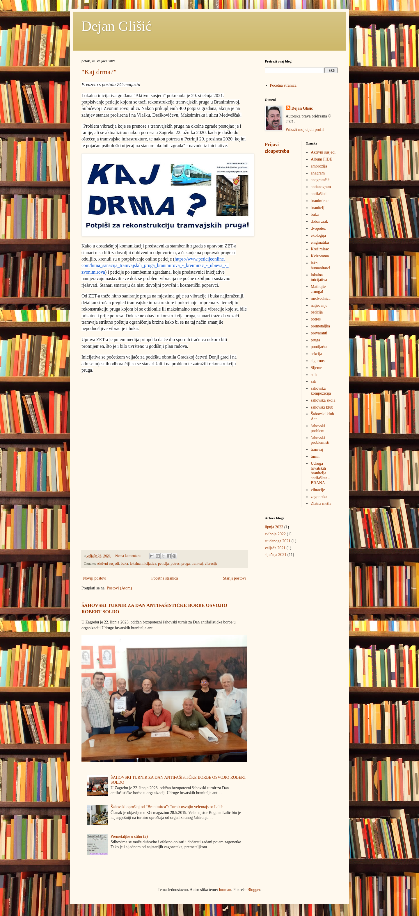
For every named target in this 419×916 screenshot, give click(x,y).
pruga (185, 564)
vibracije (211, 564)
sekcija (316, 354)
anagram (318, 173)
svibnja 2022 (275, 534)
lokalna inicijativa (143, 564)
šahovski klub (322, 407)
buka (124, 564)
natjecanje (319, 305)
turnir (315, 456)
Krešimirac (320, 249)
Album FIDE (321, 159)
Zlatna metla (321, 503)
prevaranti (319, 333)
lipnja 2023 (274, 527)
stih (314, 375)
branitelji (318, 208)
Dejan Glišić (116, 26)
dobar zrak (319, 221)
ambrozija (319, 166)
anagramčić (320, 180)
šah (313, 381)
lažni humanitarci (320, 265)
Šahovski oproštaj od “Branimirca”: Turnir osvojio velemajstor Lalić (167, 807)
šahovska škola (323, 400)
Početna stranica (164, 578)
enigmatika (320, 242)
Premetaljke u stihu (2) (129, 836)
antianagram (321, 187)
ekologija (318, 235)
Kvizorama (320, 256)
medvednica (321, 298)
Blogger (253, 890)
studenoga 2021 (277, 541)
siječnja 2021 (275, 555)
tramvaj (197, 564)
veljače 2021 (275, 548)
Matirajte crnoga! (318, 289)
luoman (225, 890)
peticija (163, 564)
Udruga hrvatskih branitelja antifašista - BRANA (320, 473)
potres (175, 564)
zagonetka (319, 497)
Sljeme (316, 368)
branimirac (320, 201)
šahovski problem (318, 428)
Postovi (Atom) (119, 588)
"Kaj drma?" (98, 72)
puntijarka (319, 347)
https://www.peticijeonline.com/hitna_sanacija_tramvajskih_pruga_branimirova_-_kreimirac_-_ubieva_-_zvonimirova (155, 265)
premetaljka (320, 326)
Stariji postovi (234, 578)
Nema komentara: (128, 556)
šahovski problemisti (320, 440)
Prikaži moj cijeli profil (305, 129)
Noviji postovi (94, 578)
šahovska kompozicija (321, 390)
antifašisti (318, 194)
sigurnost (318, 361)
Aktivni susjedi (108, 564)
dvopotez (318, 228)
